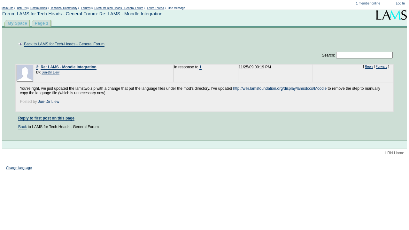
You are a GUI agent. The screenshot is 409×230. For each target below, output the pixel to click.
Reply (369, 66)
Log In (400, 3)
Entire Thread (155, 8)
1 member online (368, 3)
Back (22, 127)
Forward (382, 66)
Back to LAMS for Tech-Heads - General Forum (64, 44)
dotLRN (22, 8)
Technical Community (63, 8)
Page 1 (42, 23)
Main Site (7, 8)
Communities (38, 8)
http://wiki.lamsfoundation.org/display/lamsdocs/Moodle (280, 88)
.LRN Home (394, 153)
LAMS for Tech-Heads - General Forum (118, 8)
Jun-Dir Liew (50, 72)
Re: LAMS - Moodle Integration (68, 67)
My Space (17, 23)
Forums (86, 8)
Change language (19, 168)
